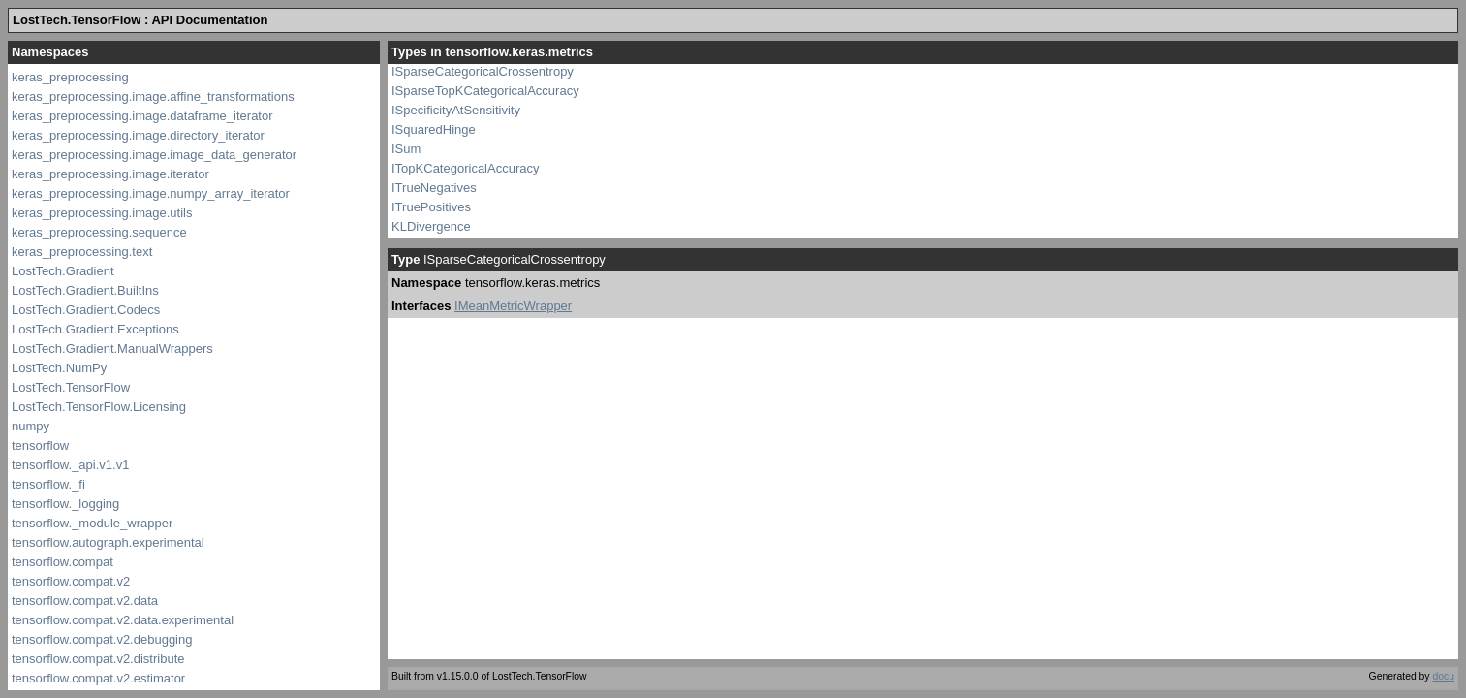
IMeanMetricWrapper (513, 306)
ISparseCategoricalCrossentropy (482, 71)
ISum (406, 149)
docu (1443, 676)
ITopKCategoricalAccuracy (465, 168)
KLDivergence (431, 226)
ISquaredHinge (433, 129)
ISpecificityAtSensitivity (455, 110)
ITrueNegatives (434, 187)
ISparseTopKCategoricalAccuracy (485, 90)
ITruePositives (431, 207)
